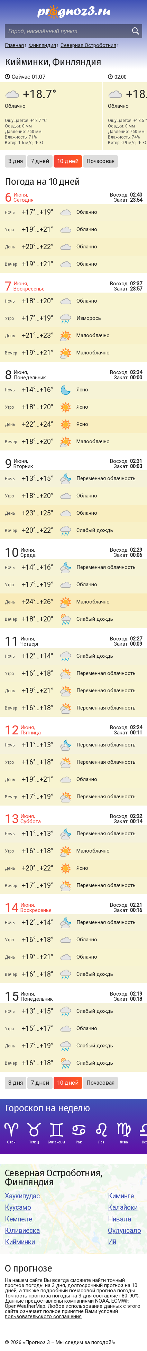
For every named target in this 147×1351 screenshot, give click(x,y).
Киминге (121, 1196)
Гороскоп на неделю (47, 1108)
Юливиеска (22, 1231)
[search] (135, 31)
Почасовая (100, 161)
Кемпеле (18, 1219)
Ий (112, 1242)
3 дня (15, 161)
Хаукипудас (22, 1196)
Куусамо (18, 1207)
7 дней (40, 161)
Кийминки (20, 1242)
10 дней (68, 161)
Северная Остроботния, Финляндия (53, 1178)
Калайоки (123, 1207)
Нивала (119, 1219)
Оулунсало (124, 1231)
